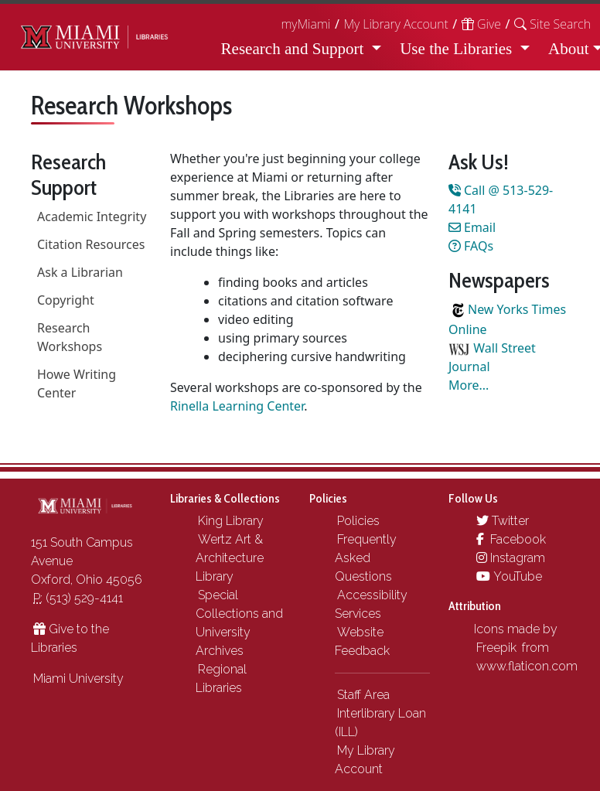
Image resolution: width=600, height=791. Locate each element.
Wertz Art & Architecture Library (230, 558)
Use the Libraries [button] (458, 48)
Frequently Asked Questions (366, 558)
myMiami (305, 23)
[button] (552, 23)
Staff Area (363, 694)
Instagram (510, 558)
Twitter (502, 520)
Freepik (496, 647)
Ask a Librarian (80, 272)
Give (481, 23)
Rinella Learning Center (237, 405)
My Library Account (395, 23)
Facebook (511, 539)
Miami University (78, 678)
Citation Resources (91, 244)
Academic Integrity (91, 216)
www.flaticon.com (527, 666)
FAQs (470, 245)
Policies (358, 520)
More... (468, 385)
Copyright (65, 300)
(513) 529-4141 (78, 598)
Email (472, 227)
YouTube (509, 576)
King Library (231, 520)
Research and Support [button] (294, 48)
